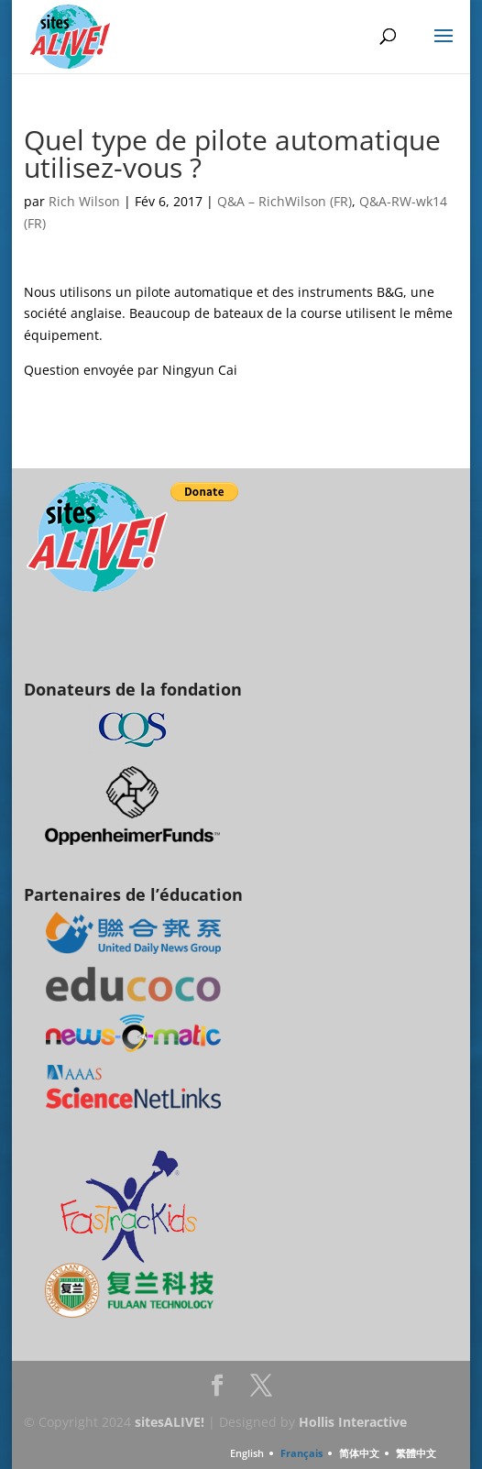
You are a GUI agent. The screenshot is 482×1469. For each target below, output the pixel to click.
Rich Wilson (84, 201)
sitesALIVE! (169, 1422)
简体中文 (359, 1453)
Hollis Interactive (353, 1422)
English (247, 1453)
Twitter (261, 1391)
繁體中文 (416, 1453)
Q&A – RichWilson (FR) (284, 201)
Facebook (217, 1391)
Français (301, 1453)
